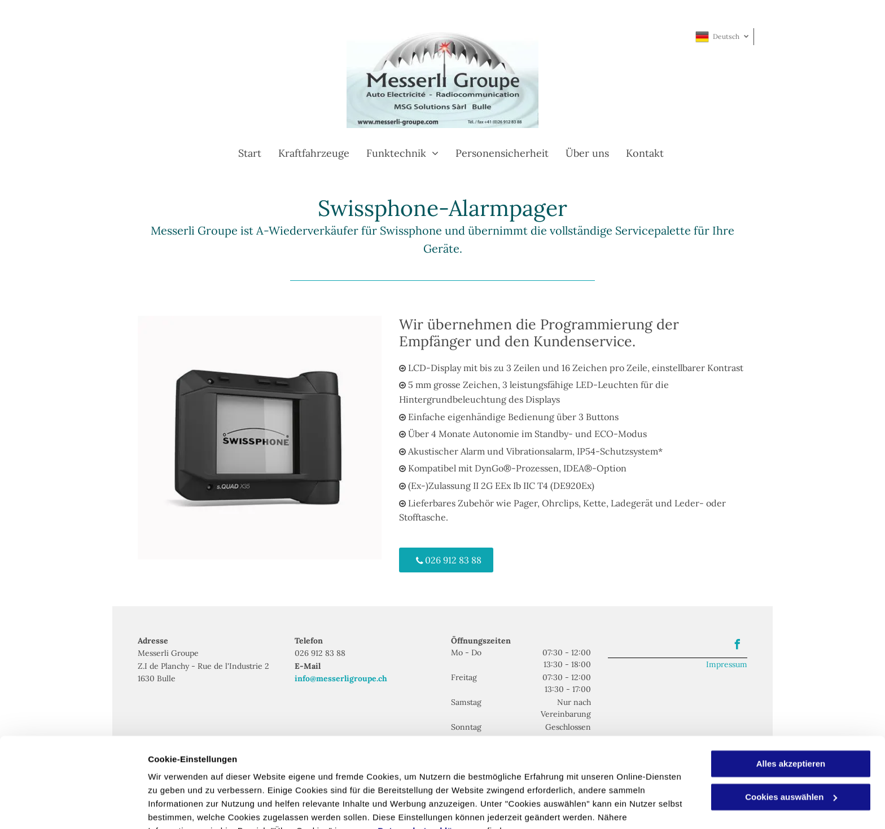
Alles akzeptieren (791, 708)
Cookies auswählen (187, 807)
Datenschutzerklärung (425, 776)
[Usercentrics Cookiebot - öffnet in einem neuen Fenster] (73, 807)
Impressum (726, 664)
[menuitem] (241, 152)
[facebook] (737, 646)
